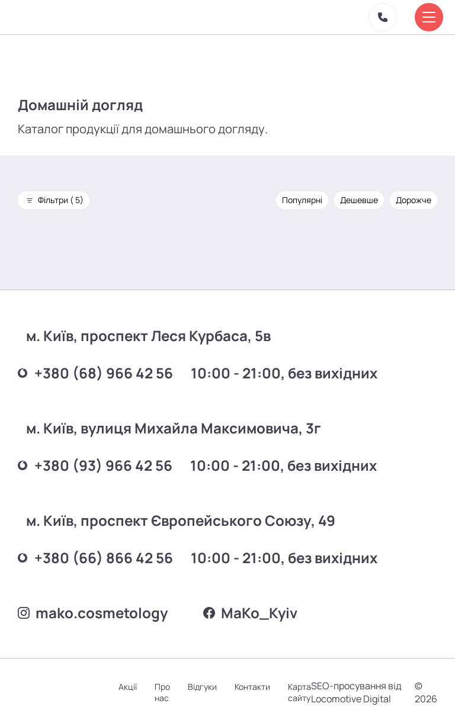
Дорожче (413, 199)
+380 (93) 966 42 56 (95, 465)
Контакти (252, 686)
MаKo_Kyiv (250, 612)
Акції (127, 686)
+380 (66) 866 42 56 (95, 557)
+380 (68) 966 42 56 (95, 373)
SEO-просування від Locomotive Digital (356, 692)
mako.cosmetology (93, 612)
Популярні (302, 199)
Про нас (162, 692)
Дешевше (359, 199)
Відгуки (202, 686)
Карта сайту (299, 692)
